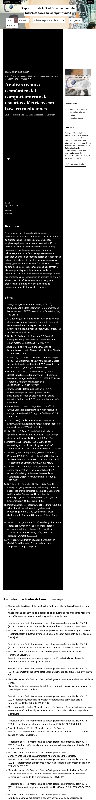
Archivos (23, 20)
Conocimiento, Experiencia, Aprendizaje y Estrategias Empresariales (41, 756)
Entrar (90, 2)
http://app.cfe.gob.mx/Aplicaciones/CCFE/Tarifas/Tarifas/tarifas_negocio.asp (34, 330)
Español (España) (12, 1)
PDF (8, 159)
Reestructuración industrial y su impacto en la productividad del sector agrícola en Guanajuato (48, 712)
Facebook (11, 25)
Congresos (75, 20)
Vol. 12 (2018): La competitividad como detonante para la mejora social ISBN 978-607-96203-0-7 (31, 77)
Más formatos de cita (75, 164)
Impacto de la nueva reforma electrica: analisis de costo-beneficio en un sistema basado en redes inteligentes (48, 733)
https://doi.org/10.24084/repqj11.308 (25, 501)
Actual (10, 20)
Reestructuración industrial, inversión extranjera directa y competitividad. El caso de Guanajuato (49, 636)
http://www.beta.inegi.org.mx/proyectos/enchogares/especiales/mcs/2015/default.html (34, 425)
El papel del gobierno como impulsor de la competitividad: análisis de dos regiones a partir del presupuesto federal (49, 688)
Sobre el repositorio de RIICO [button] (48, 20)
